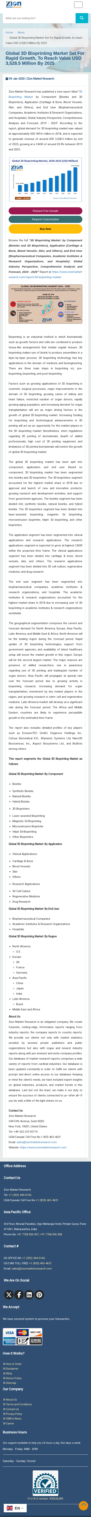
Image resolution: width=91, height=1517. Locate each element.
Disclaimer (10, 1368)
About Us (10, 1399)
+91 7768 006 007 (28, 1234)
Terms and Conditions (17, 1404)
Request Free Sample (45, 210)
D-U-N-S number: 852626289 (45, 1485)
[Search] (82, 18)
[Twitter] (9, 1294)
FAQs (7, 1373)
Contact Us (11, 1409)
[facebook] (19, 1294)
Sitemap (9, 1382)
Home (9, 32)
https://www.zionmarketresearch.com (43, 1147)
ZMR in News (12, 1418)
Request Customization (45, 219)
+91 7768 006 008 (51, 1234)
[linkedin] (29, 1294)
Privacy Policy (12, 1413)
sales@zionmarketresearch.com (37, 1142)
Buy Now (45, 228)
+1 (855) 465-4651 (47, 1200)
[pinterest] (39, 1294)
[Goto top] (84, 1505)
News (21, 32)
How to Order (12, 1363)
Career (8, 1423)
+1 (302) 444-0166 (20, 1195)
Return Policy (12, 1378)
